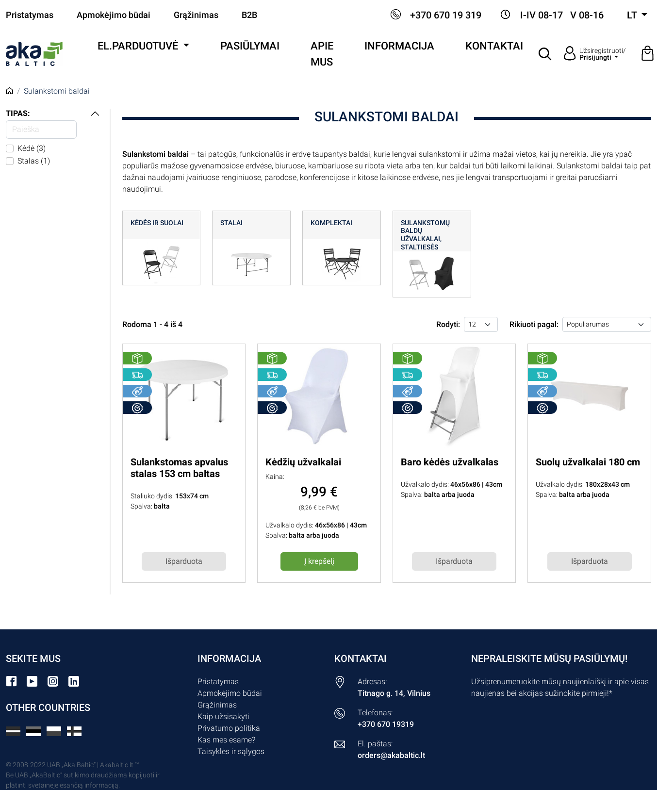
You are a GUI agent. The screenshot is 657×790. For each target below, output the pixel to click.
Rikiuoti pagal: (533, 324)
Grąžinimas (196, 15)
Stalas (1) (33, 160)
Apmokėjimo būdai (113, 15)
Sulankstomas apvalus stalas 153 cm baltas (179, 467)
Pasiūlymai (249, 46)
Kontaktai (494, 46)
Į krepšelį (319, 561)
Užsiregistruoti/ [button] (602, 54)
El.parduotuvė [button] (139, 46)
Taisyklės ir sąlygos (230, 751)
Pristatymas (29, 15)
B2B (249, 15)
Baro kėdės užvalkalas (449, 462)
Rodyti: (448, 324)
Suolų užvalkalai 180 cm (588, 462)
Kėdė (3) (31, 148)
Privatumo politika (228, 728)
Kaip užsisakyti (223, 716)
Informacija (399, 46)
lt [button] (633, 15)
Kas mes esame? (226, 739)
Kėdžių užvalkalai (303, 462)
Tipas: (18, 113)
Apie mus (322, 54)
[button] (545, 54)
